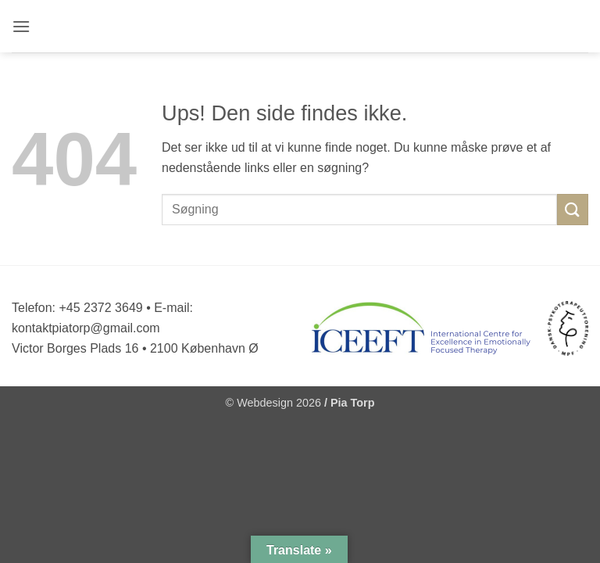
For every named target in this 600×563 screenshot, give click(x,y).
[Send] (572, 209)
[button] (22, 26)
